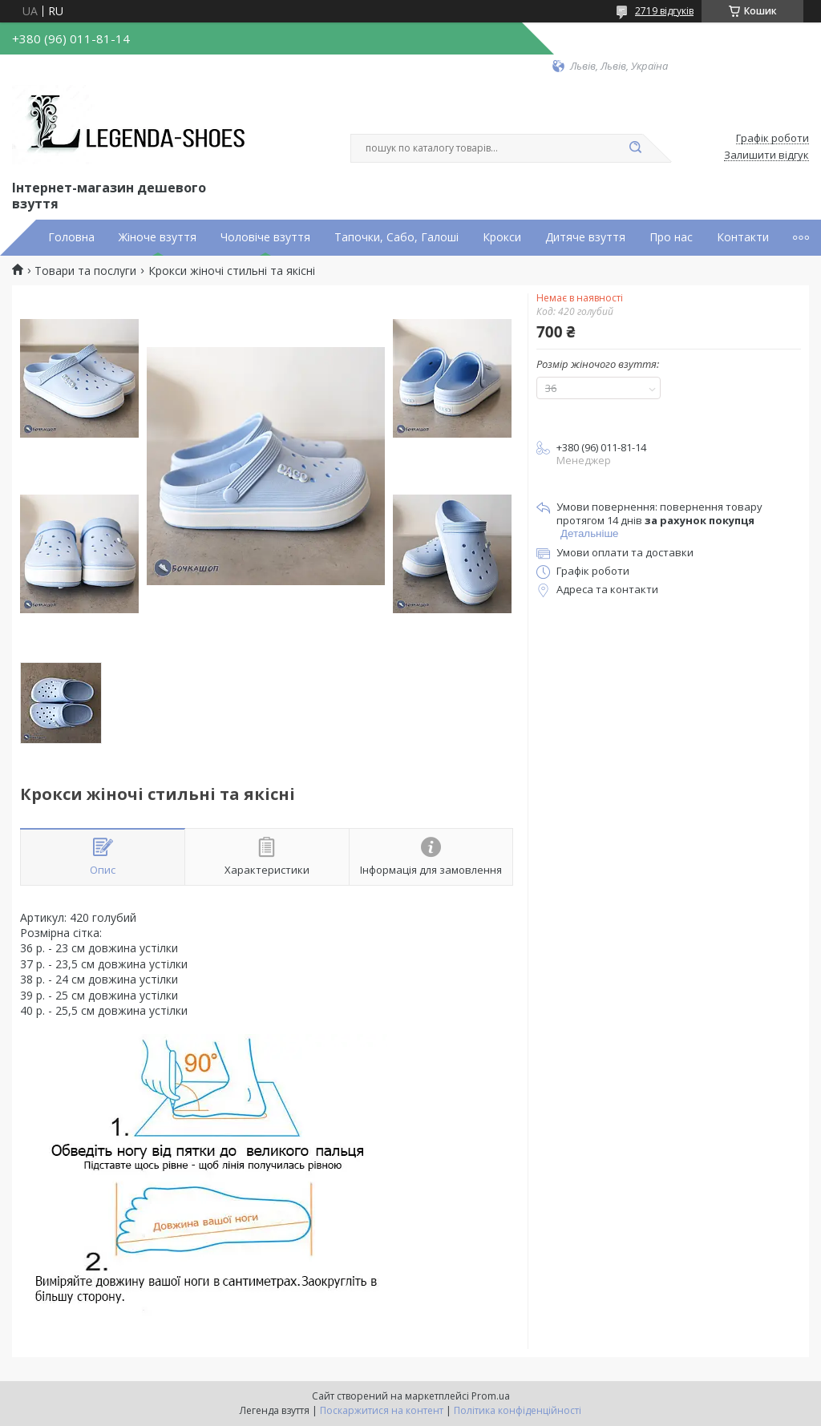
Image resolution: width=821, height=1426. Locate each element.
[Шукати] (635, 148)
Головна (71, 237)
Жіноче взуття (157, 237)
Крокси (502, 237)
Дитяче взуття (585, 237)
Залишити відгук (766, 155)
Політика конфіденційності (517, 1410)
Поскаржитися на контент (381, 1410)
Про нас (671, 237)
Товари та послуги (85, 271)
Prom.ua (490, 1396)
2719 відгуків (664, 11)
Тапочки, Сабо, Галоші (396, 237)
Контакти (743, 237)
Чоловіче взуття (265, 237)
